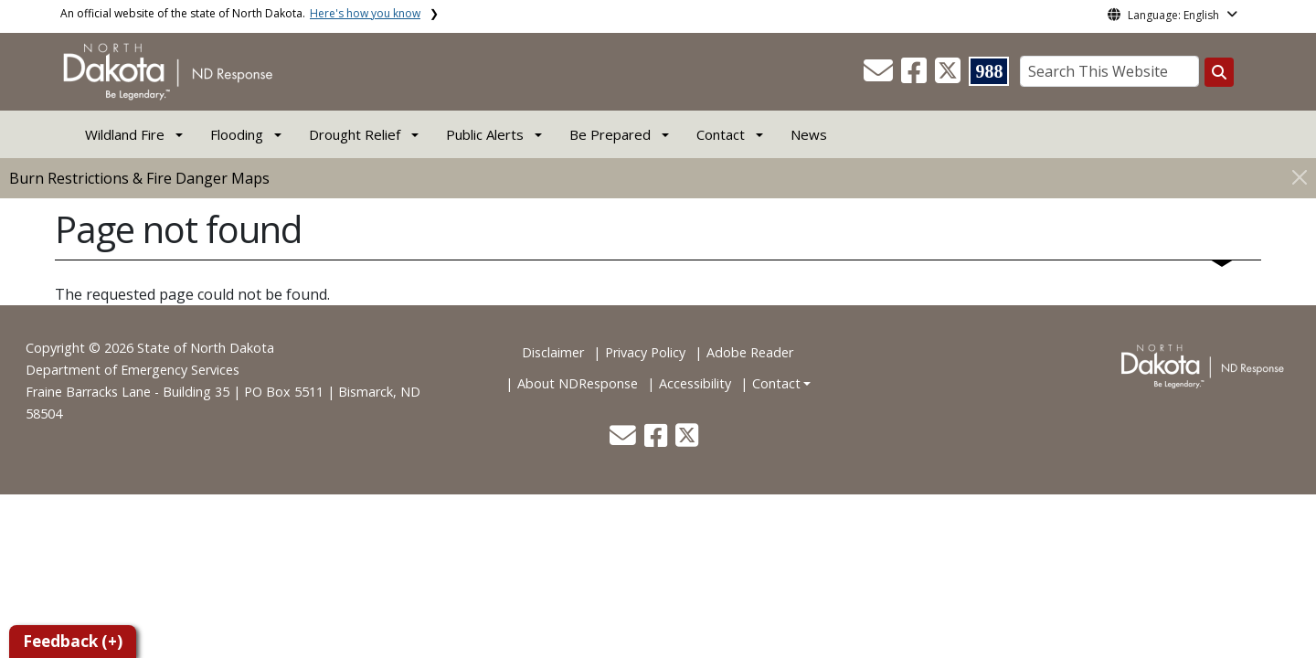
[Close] (1299, 177)
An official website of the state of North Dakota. (240, 13)
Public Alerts (485, 134)
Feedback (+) (72, 641)
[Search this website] (1219, 72)
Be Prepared (610, 134)
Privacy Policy (645, 352)
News (809, 134)
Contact (776, 383)
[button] (880, 76)
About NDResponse (577, 383)
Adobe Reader (749, 352)
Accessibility (695, 383)
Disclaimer (553, 352)
